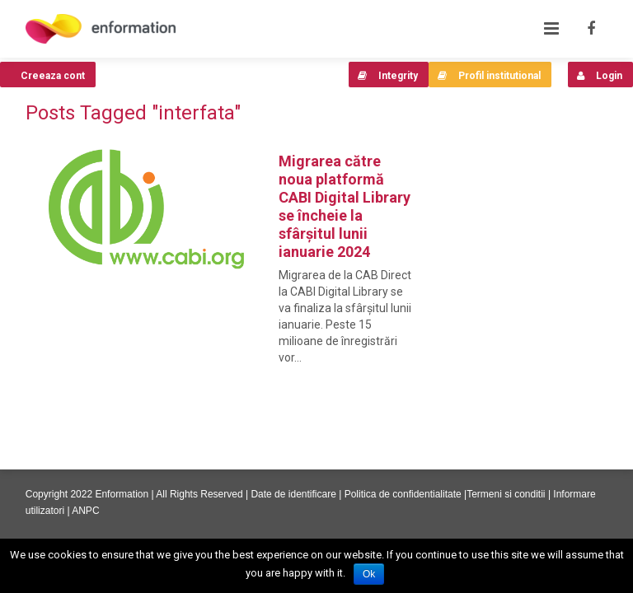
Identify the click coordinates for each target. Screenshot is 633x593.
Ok (369, 574)
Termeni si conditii (506, 494)
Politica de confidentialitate (403, 494)
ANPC (85, 510)
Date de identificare (293, 494)
